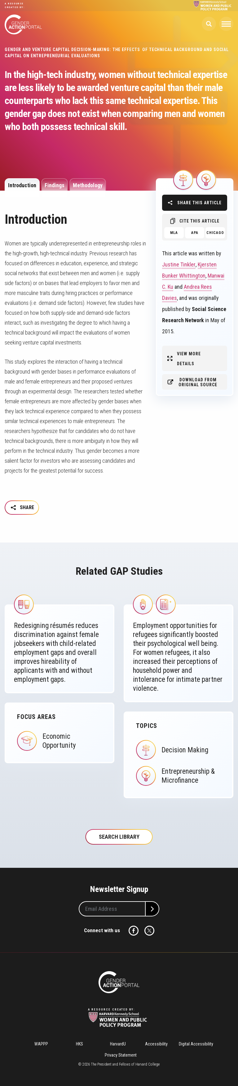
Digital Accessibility (196, 1043)
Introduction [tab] (22, 185)
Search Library (119, 836)
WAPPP (41, 1043)
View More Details (189, 358)
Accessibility (156, 1043)
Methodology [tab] (88, 185)
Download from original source (197, 382)
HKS (79, 1043)
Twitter (149, 931)
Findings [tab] (54, 185)
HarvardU (118, 1043)
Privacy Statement (121, 1055)
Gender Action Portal (23, 24)
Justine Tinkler (179, 264)
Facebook (134, 931)
